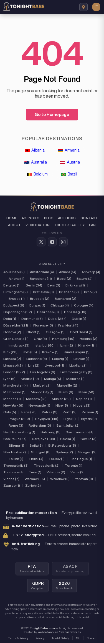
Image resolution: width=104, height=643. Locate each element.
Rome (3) (16, 425)
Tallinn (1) (16, 459)
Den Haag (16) (75, 312)
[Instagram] (63, 242)
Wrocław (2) (60, 479)
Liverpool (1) (54, 365)
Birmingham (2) (15, 292)
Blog (49, 218)
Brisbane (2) (69, 292)
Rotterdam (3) (40, 425)
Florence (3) (43, 325)
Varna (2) (77, 472)
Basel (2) (64, 278)
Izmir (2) (66, 345)
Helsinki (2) (88, 338)
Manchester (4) (15, 385)
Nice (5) (61, 405)
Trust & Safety (69, 225)
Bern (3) (53, 285)
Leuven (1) (81, 358)
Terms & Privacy (18, 638)
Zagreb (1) (11, 485)
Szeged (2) (87, 452)
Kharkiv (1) (86, 345)
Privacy (40, 638)
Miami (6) (66, 392)
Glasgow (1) (55, 332)
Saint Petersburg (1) (19, 432)
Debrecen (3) (48, 312)
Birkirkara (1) (75, 285)
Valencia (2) (56, 472)
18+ (78, 638)
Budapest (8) (13, 305)
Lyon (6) (9, 378)
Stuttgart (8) (40, 452)
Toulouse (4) (13, 472)
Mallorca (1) (75, 378)
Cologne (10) (84, 305)
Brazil (69, 174)
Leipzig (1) (60, 358)
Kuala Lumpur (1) (77, 352)
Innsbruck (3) (19, 345)
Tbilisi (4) (36, 459)
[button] (96, 7)
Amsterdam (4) (42, 272)
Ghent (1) (33, 332)
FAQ (92, 225)
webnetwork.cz (48, 631)
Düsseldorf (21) (15, 325)
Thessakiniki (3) (16, 465)
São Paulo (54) (15, 439)
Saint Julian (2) (68, 425)
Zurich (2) (33, 485)
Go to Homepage (52, 114)
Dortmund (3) (32, 318)
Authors (67, 218)
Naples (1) (84, 398)
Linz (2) (33, 365)
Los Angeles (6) (42, 372)
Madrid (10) (30, 378)
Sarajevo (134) (43, 439)
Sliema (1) (16, 445)
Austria (70, 162)
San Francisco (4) (79, 432)
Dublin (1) (79, 318)
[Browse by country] (83, 7)
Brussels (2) (39, 298)
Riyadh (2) (89, 419)
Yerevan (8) (84, 479)
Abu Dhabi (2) (14, 272)
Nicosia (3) (81, 405)
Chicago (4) (59, 305)
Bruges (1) (17, 298)
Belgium (37, 174)
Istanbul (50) (45, 345)
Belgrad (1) (12, 285)
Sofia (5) (36, 445)
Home (11, 218)
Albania (35, 150)
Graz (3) (40, 338)
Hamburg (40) (63, 338)
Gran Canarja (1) (16, 338)
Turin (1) (35, 472)
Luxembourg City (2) (76, 372)
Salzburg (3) (50, 432)
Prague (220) (19, 419)
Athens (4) (16, 278)
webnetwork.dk (70, 631)
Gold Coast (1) (81, 332)
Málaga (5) (52, 378)
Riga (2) (70, 419)
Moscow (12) (36, 398)
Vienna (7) (11, 479)
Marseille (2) (67, 385)
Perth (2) (70, 412)
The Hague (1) (81, 459)
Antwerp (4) (91, 272)
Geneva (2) (12, 332)
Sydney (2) (64, 452)
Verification (38, 225)
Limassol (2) (13, 365)
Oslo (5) (9, 412)
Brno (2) (90, 292)
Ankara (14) (67, 272)
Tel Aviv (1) (57, 459)
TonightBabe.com (42, 628)
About (14, 225)
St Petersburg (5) (62, 445)
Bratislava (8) (43, 292)
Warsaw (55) (35, 479)
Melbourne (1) (14, 392)
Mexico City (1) (42, 392)
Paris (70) (29, 412)
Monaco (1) (12, 398)
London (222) (14, 372)
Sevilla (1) (67, 439)
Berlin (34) (34, 285)
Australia (35, 162)
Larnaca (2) (12, 358)
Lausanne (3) (36, 358)
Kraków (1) (50, 352)
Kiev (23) (10, 352)
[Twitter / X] (41, 242)
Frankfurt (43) (69, 325)
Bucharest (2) (65, 298)
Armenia (69, 150)
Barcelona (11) (41, 278)
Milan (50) (86, 392)
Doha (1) (9, 318)
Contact (89, 218)
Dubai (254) (57, 318)
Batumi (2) (85, 278)
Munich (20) (61, 398)
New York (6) (13, 405)
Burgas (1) (37, 305)
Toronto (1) (73, 465)
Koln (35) (30, 352)
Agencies (31, 218)
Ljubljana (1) (78, 365)
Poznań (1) (90, 412)
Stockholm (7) (14, 452)
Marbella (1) (42, 385)
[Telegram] (52, 242)
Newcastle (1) (39, 405)
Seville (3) (88, 439)
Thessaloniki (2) (47, 465)
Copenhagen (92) (17, 312)
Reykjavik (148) (46, 419)
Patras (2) (49, 412)
